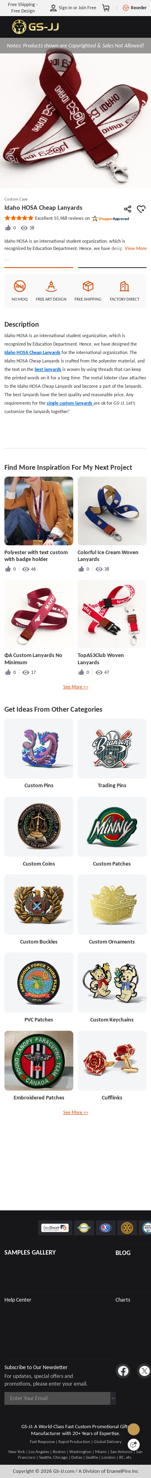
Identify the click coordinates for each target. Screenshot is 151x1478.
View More (134, 248)
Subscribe (100, 1398)
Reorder (139, 7)
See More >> (75, 748)
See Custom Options (112, 322)
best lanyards (48, 430)
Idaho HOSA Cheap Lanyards (32, 413)
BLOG (123, 1253)
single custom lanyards (70, 464)
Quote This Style (39, 322)
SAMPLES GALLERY (30, 1252)
